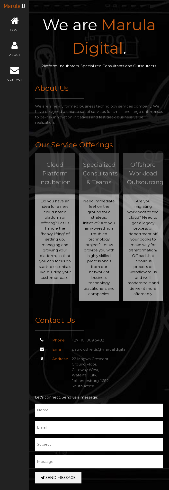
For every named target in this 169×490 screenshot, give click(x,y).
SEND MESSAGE (58, 477)
